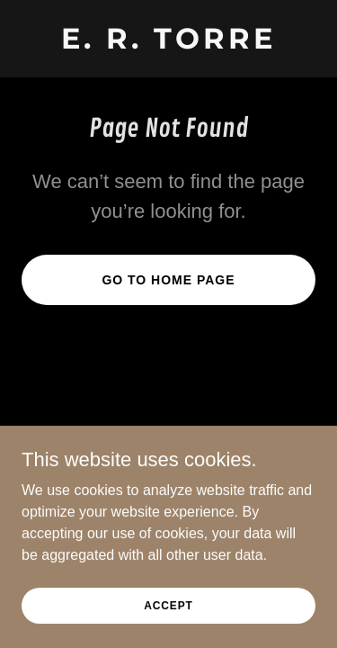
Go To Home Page (168, 280)
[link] (168, 43)
